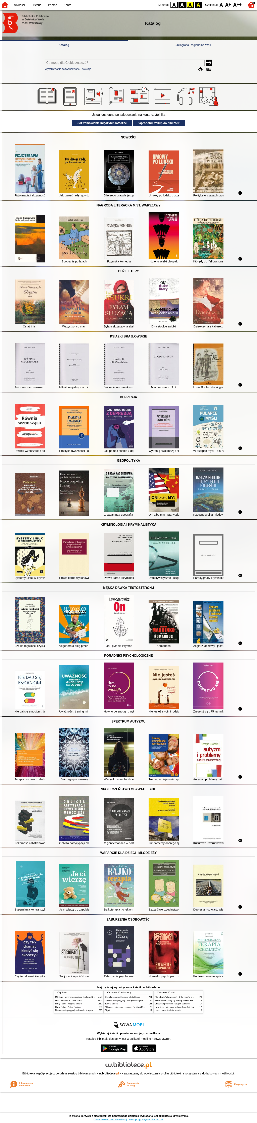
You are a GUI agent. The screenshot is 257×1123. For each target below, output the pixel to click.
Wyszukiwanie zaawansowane (62, 68)
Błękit (107, 1010)
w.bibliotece (109, 1073)
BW (182, 4)
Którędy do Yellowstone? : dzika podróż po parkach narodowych (183, 997)
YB (190, 4)
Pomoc (52, 5)
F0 (221, 4)
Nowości (19, 5)
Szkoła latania (111, 1004)
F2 (237, 4)
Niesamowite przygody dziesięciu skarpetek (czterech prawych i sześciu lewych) (91, 1010)
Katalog (64, 45)
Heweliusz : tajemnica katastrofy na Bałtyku (174, 1007)
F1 (228, 4)
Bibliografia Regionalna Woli (193, 45)
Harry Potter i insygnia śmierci (68, 1004)
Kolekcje (86, 68)
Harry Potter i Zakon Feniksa (68, 1007)
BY (198, 4)
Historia (36, 5)
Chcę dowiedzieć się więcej (110, 1119)
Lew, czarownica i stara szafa (68, 1000)
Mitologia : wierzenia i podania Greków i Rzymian (77, 997)
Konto (67, 5)
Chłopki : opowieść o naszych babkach (122, 997)
